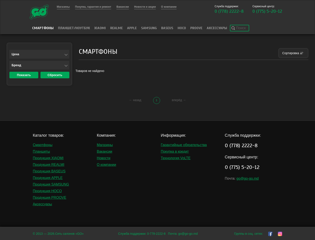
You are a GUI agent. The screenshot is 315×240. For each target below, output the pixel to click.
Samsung (149, 28)
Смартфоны (43, 28)
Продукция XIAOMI (48, 158)
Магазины (105, 145)
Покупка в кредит (175, 151)
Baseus (167, 28)
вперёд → (179, 100)
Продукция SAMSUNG (51, 184)
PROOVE (196, 28)
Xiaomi (100, 28)
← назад (135, 100)
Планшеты (41, 151)
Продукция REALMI (48, 165)
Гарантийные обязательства (184, 145)
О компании (106, 165)
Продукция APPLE (48, 178)
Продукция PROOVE (49, 197)
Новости (103, 158)
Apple (132, 28)
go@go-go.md (247, 178)
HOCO (182, 28)
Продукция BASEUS (49, 171)
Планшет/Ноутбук (74, 28)
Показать (24, 75)
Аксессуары (217, 28)
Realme (116, 28)
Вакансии (104, 151)
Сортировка (293, 53)
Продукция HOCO (47, 191)
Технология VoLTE (176, 158)
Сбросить (54, 75)
